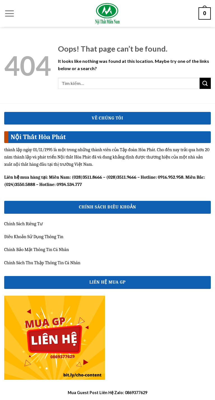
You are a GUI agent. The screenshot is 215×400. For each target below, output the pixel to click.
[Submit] (205, 83)
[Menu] (9, 13)
